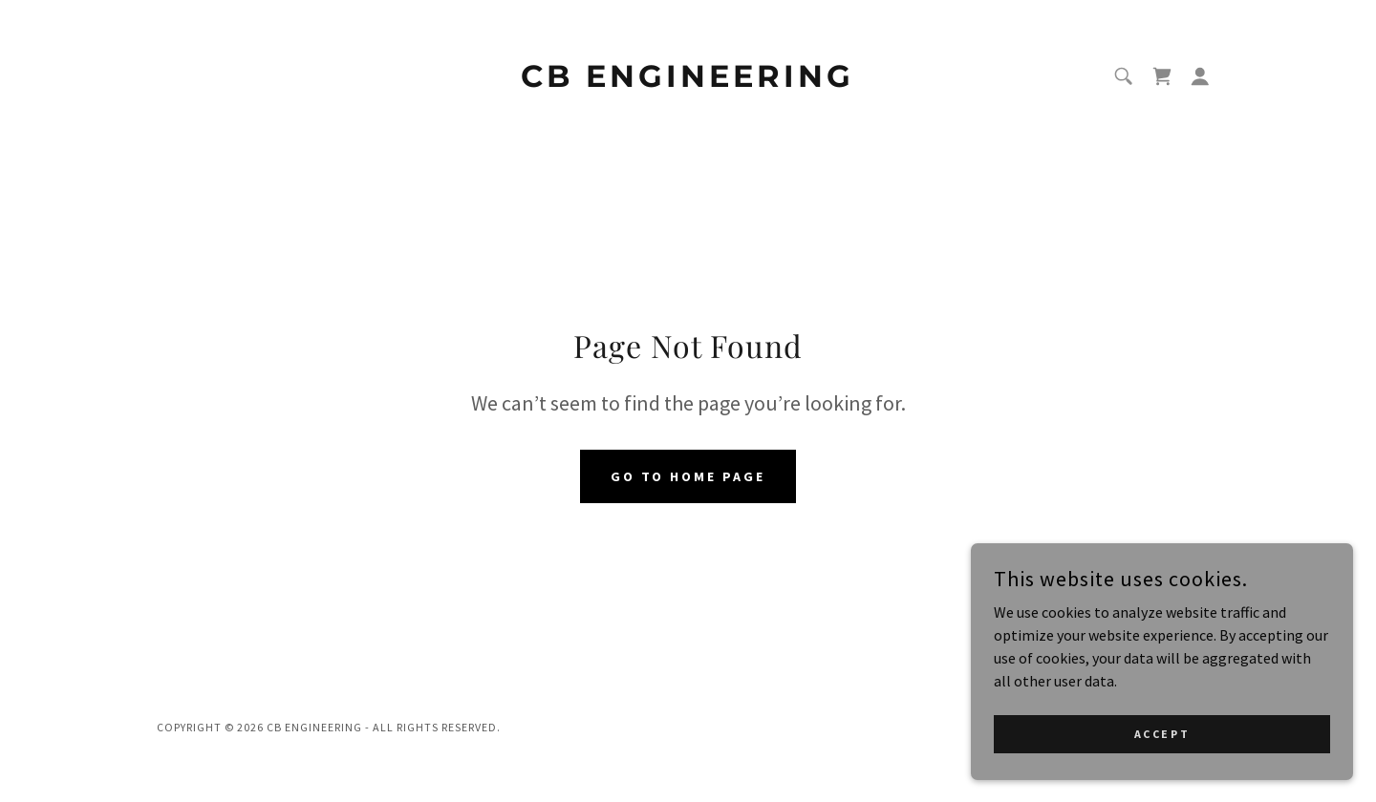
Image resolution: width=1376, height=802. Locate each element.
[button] (1200, 76)
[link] (688, 81)
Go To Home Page (688, 476)
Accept (1162, 734)
